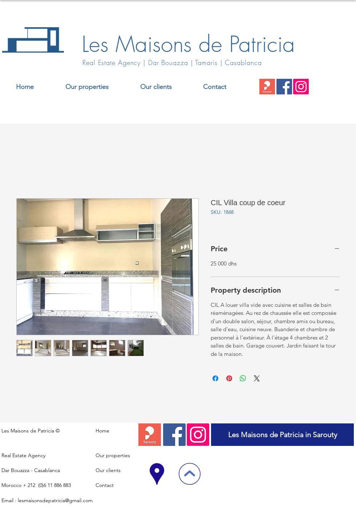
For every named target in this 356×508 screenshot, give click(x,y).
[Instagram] (301, 86)
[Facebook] (284, 86)
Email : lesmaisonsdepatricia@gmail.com (47, 500)
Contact (105, 485)
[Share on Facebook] (215, 378)
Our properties (113, 455)
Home (102, 430)
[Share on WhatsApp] (243, 378)
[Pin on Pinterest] (229, 378)
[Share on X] (256, 378)
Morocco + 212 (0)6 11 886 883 (36, 485)
